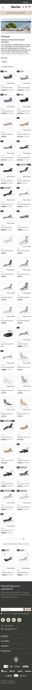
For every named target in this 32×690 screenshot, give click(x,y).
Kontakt (25, 2)
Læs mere (4, 58)
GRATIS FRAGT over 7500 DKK (15, 13)
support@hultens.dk (10, 629)
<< (8, 539)
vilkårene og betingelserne (20, 613)
